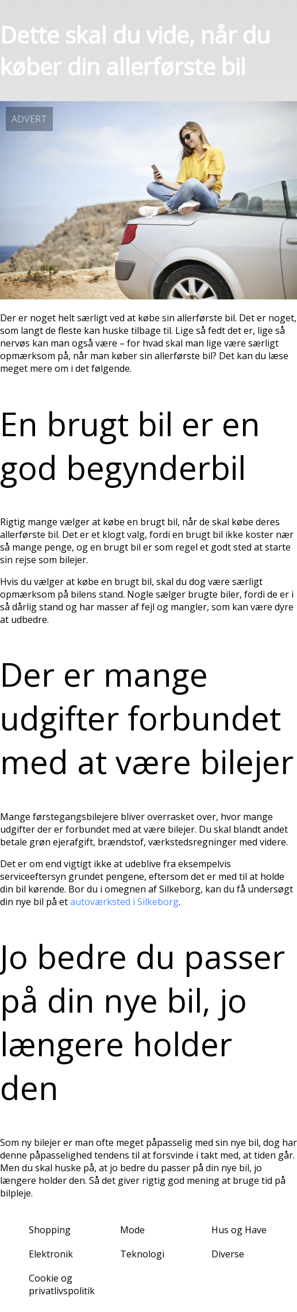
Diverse (227, 1254)
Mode (132, 1229)
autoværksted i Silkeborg (124, 901)
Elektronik (51, 1254)
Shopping (50, 1229)
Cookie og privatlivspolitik (62, 1284)
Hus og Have (239, 1229)
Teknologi (142, 1254)
